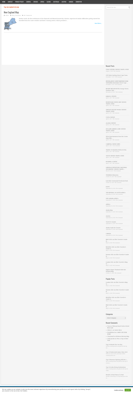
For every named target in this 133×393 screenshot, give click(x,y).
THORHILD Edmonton (112, 175)
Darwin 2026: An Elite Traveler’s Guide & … (117, 255)
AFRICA (108, 204)
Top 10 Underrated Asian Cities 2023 (116, 352)
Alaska (49, 2)
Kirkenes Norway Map (122, 336)
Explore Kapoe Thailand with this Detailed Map (116, 270)
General (28, 2)
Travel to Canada (111, 222)
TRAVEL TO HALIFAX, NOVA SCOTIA (116, 150)
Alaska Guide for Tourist (113, 227)
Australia (56, 2)
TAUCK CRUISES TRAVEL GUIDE (115, 155)
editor (7, 15)
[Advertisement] (53, 51)
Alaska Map (109, 210)
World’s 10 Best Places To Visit (115, 374)
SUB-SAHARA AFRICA (112, 198)
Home (3, 2)
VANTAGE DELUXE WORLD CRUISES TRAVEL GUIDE (116, 110)
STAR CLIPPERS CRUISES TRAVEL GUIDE (117, 69)
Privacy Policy (19, 2)
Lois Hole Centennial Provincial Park (117, 181)
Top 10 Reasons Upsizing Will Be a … (117, 359)
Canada (71, 2)
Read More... (98, 23)
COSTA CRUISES (110, 117)
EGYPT (108, 186)
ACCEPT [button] (128, 390)
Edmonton (79, 2)
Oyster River (118, 330)
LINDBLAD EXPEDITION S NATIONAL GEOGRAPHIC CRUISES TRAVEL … (116, 168)
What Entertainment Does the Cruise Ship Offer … (117, 137)
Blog (13, 15)
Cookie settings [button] (118, 390)
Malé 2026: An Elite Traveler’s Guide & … (116, 240)
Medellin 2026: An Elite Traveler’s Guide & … (116, 247)
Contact (10, 2)
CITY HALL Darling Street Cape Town (117, 75)
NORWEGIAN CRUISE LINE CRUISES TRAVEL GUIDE (116, 102)
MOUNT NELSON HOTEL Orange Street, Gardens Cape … (117, 89)
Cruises (35, 2)
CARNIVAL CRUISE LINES (113, 144)
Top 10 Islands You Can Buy (114, 344)
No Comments (28, 15)
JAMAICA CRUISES (111, 96)
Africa (42, 2)
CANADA (108, 233)
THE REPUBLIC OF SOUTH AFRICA (115, 192)
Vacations (18, 15)
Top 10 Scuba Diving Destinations (116, 367)
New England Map (11, 12)
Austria (64, 2)
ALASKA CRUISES (111, 123)
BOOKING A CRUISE (111, 161)
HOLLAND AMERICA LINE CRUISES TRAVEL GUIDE (116, 129)
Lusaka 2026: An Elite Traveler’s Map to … (117, 262)
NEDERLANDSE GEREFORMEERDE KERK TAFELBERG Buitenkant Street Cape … (117, 82)
